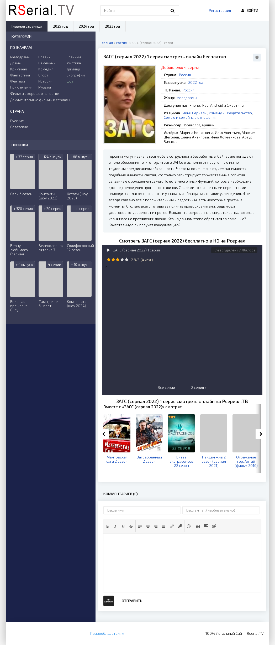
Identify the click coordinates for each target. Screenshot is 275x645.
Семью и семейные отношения (190, 117)
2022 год (195, 82)
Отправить (132, 600)
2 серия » (199, 387)
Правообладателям (107, 633)
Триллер (73, 69)
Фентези (17, 81)
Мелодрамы (20, 57)
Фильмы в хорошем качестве (34, 93)
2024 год (86, 26)
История (45, 81)
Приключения (21, 87)
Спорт (43, 75)
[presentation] (107, 526)
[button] (107, 526)
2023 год (112, 26)
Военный (73, 57)
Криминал (18, 69)
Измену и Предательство (230, 113)
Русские (17, 121)
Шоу (69, 81)
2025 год (60, 26)
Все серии (166, 387)
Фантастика (20, 75)
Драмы (15, 63)
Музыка (44, 87)
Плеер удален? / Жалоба (234, 250)
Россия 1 (190, 90)
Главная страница (27, 26)
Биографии (75, 75)
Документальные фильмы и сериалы (40, 100)
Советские (19, 127)
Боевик (44, 57)
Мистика (73, 63)
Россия (185, 75)
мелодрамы (187, 97)
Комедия (45, 69)
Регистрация (220, 10)
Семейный (47, 63)
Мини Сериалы (194, 113)
